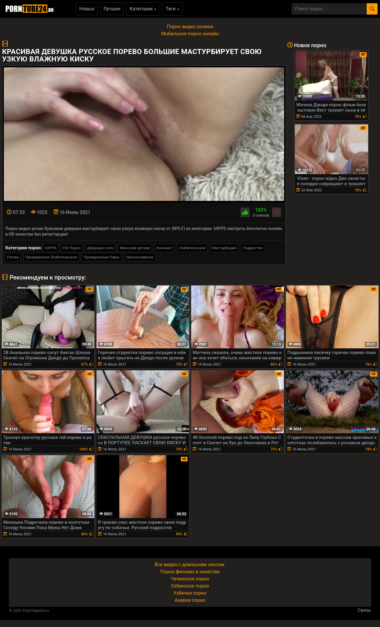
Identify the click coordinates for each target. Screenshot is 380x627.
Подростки (252, 248)
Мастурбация (224, 248)
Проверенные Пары (101, 257)
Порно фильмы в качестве (190, 571)
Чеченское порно (190, 579)
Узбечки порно (189, 593)
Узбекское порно (190, 586)
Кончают (164, 248)
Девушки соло (100, 248)
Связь (364, 610)
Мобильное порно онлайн (190, 33)
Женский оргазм (135, 248)
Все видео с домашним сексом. (190, 564)
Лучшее (112, 9)
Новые (86, 9)
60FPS (50, 248)
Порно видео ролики (190, 26)
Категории (143, 9)
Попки (13, 257)
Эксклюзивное (139, 257)
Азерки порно (190, 600)
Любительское (192, 248)
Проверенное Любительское (51, 257)
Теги (173, 9)
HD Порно (72, 248)
